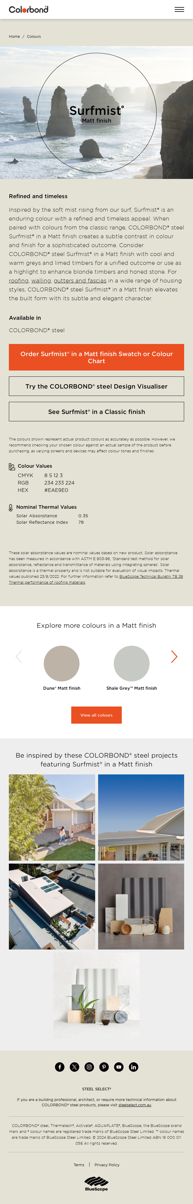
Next (173, 656)
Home (14, 36)
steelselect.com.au (135, 1104)
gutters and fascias (80, 280)
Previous (19, 656)
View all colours (96, 715)
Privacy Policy (107, 1164)
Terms (79, 1164)
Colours (34, 36)
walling (41, 280)
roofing (18, 280)
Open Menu (179, 10)
